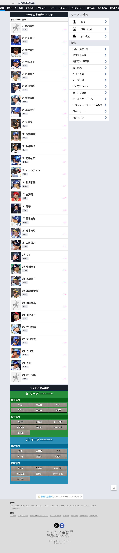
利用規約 (65, 533)
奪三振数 (20, 427)
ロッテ (68, 506)
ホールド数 (58, 427)
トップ (4, 8)
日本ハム (76, 506)
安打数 (20, 410)
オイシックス (15, 508)
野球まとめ (93, 516)
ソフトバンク (54, 506)
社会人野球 (84, 516)
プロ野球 (61, 8)
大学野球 (74, 516)
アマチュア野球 (55, 516)
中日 (32, 506)
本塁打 (39, 405)
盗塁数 (39, 410)
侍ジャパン (95, 8)
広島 (27, 506)
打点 (58, 405)
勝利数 (20, 422)
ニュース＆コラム (17, 8)
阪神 (22, 506)
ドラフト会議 (23, 516)
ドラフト (83, 8)
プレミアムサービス (53, 531)
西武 (46, 506)
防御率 (39, 422)
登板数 (39, 427)
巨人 (11, 506)
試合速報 (31, 8)
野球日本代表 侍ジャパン (39, 516)
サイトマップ (55, 533)
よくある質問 (68, 531)
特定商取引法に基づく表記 (59, 537)
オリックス (85, 506)
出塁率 (58, 410)
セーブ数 (58, 422)
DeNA (17, 506)
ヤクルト (39, 506)
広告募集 (50, 535)
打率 (20, 405)
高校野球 (66, 516)
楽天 (62, 506)
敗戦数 (20, 433)
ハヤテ (93, 506)
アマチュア (72, 8)
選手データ (43, 8)
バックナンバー (109, 8)
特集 (52, 8)
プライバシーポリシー (64, 535)
